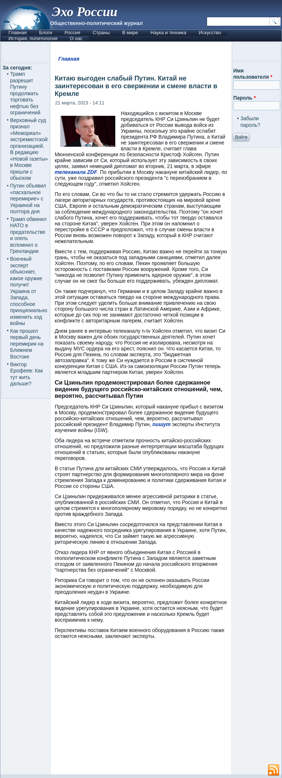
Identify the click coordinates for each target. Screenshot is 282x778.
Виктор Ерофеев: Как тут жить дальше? (26, 374)
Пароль (244, 98)
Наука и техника (169, 32)
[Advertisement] (141, 710)
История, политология (32, 38)
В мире (130, 32)
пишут (161, 424)
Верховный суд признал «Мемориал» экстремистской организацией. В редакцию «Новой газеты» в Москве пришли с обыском (29, 149)
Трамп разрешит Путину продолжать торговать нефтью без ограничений (25, 93)
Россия (72, 32)
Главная (17, 32)
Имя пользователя (252, 74)
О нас (76, 38)
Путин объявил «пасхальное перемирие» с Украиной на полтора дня (28, 198)
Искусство (210, 32)
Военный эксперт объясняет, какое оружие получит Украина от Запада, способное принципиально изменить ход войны (28, 291)
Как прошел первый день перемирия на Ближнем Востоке (27, 344)
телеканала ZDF (76, 172)
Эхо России (84, 11)
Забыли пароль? (250, 121)
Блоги (45, 32)
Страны (101, 32)
